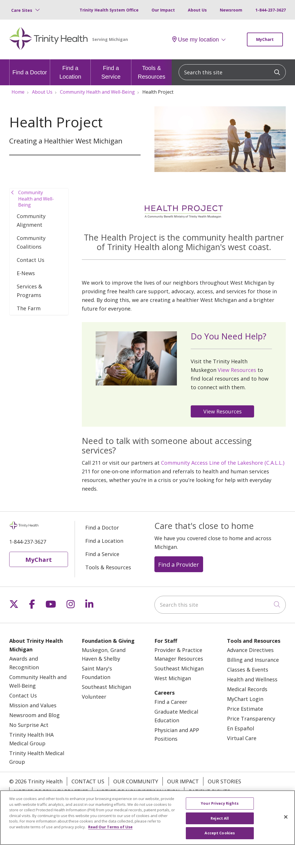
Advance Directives (250, 649)
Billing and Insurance (253, 659)
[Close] (285, 818)
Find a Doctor (29, 67)
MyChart (265, 39)
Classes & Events (247, 669)
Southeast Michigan (106, 686)
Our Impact (163, 10)
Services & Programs (29, 290)
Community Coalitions (31, 242)
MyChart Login (245, 698)
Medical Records (247, 689)
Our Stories (224, 781)
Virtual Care (241, 738)
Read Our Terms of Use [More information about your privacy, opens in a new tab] (110, 828)
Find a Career (170, 701)
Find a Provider (178, 564)
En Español (240, 728)
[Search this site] (232, 72)
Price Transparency (251, 718)
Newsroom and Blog (34, 715)
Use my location (195, 39)
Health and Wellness (252, 679)
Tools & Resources (151, 69)
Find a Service (111, 69)
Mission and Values (32, 705)
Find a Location (70, 69)
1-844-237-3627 (270, 10)
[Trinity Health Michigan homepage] (48, 39)
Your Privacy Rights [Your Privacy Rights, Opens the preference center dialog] (220, 804)
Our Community (135, 781)
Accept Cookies (220, 834)
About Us (197, 10)
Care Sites (21, 10)
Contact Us (30, 259)
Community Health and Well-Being (36, 198)
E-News (26, 273)
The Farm (29, 308)
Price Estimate (245, 708)
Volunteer (94, 696)
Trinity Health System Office (109, 10)
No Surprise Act (28, 724)
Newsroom (231, 10)
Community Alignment (31, 220)
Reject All (220, 819)
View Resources (237, 369)
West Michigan (172, 678)
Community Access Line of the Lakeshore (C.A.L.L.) (222, 462)
